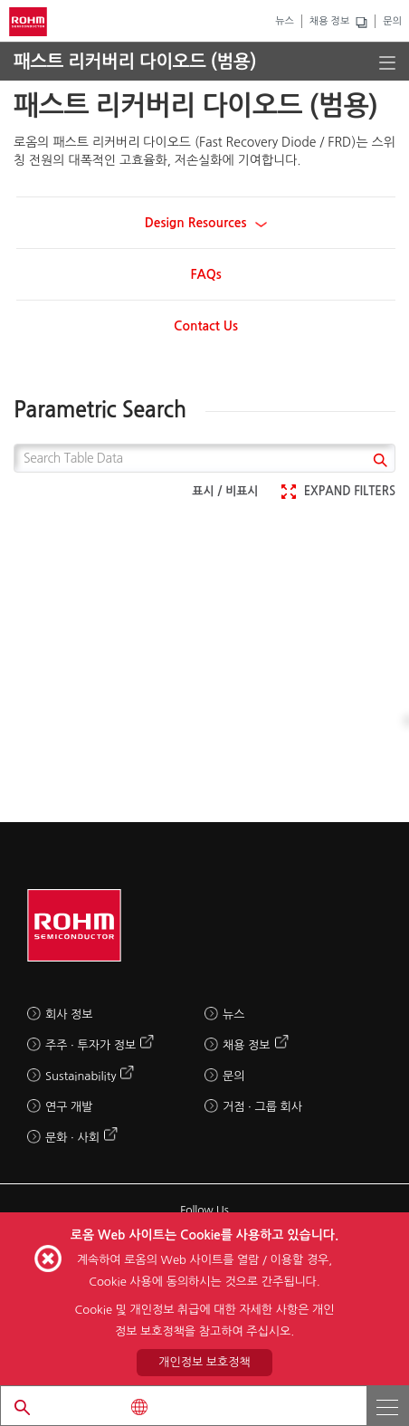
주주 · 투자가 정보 (90, 1045)
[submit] (377, 462)
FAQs (205, 274)
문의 (392, 21)
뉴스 (284, 21)
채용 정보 (329, 21)
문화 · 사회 (72, 1138)
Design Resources (206, 223)
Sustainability (80, 1076)
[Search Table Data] (204, 458)
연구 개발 (69, 1107)
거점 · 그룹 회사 (262, 1107)
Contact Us (206, 326)
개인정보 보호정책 (204, 1362)
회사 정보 (69, 1014)
